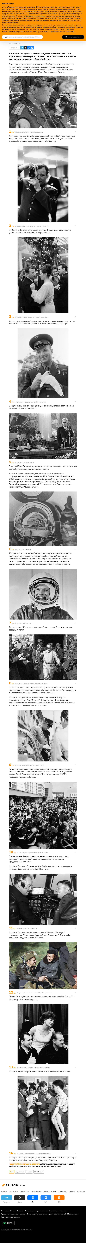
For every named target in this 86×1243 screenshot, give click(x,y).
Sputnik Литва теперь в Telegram (25, 1164)
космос (29, 1172)
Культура (63, 1191)
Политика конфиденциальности (36, 1211)
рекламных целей (49, 18)
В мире (4, 1191)
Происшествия (50, 1191)
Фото (11, 1172)
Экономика (36, 1191)
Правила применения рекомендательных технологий (46, 1214)
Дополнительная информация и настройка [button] (22, 37)
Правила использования (58, 1211)
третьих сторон (38, 11)
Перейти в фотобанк (36, 132)
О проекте (5, 1211)
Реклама (13, 1211)
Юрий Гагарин (38, 1172)
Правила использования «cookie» (13, 1214)
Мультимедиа (20, 1172)
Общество (24, 1191)
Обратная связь (72, 1214)
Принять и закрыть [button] (73, 37)
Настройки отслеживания (10, 1217)
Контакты (20, 1211)
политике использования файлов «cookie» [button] (64, 9)
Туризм (72, 1191)
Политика (13, 1191)
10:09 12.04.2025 (15, 43)
